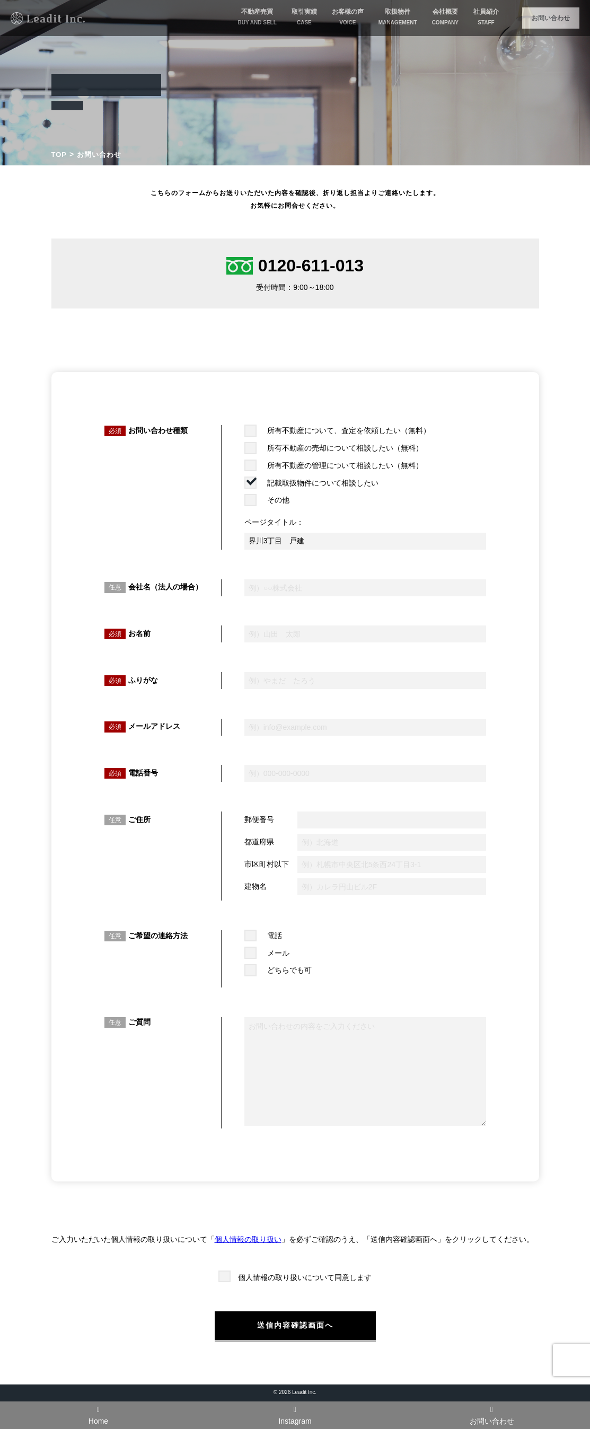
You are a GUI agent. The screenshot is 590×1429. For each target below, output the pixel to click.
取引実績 (304, 17)
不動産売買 (257, 17)
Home (98, 1415)
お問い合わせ (551, 18)
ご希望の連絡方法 (158, 935)
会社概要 (445, 17)
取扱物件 (397, 17)
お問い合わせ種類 (158, 430)
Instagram (294, 1415)
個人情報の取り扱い (248, 1239)
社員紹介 (486, 17)
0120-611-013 (295, 265)
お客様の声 (348, 17)
